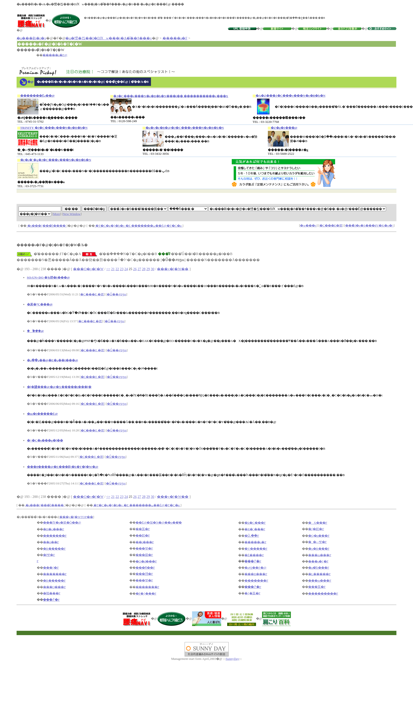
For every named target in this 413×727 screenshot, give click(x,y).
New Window (72, 214)
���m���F (319, 555)
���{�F (51, 567)
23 (122, 269)
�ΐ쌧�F (49, 555)
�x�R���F (318, 548)
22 (117, 269)
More (56, 214)
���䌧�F (144, 555)
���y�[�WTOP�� (76, 517)
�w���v (308, 225)
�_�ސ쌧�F (317, 542)
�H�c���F (53, 529)
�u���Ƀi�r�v (31, 38)
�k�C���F (255, 522)
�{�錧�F (316, 529)
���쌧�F (144, 548)
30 (152, 269)
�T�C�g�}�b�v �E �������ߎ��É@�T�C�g (138, 225)
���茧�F (316, 587)
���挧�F (144, 574)
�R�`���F (254, 529)
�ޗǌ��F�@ (255, 567)
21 (113, 269)
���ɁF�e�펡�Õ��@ (62, 522)
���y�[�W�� (172, 269)
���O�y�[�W (88, 269)
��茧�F (143, 529)
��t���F (145, 542)
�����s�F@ (55, 55)
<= (108, 269)
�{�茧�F (252, 593)
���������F (323, 593)
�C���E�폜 (330, 225)
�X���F (317, 522)
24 (126, 269)
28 (143, 269)
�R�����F (54, 548)
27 (139, 269)
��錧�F (143, 535)
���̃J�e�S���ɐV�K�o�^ (369, 225)
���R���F (255, 574)
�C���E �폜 (92, 294)
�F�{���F (146, 593)
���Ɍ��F (145, 567)
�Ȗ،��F (251, 535)
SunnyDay (232, 659)
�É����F (254, 555)
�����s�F (175, 38)
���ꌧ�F (252, 561)
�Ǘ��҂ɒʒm (116, 294)
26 (135, 269)
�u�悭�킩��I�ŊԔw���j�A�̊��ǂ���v (108, 38)
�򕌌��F (37, 561)
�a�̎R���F (318, 567)
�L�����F (319, 574)
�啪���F (51, 593)
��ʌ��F (51, 542)
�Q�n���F (319, 535)
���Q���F (54, 587)
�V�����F (255, 548)
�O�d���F (146, 561)
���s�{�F (318, 561)
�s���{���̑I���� (47, 225)
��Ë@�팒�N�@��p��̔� (159, 522)
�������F (55, 535)
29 (148, 269)
